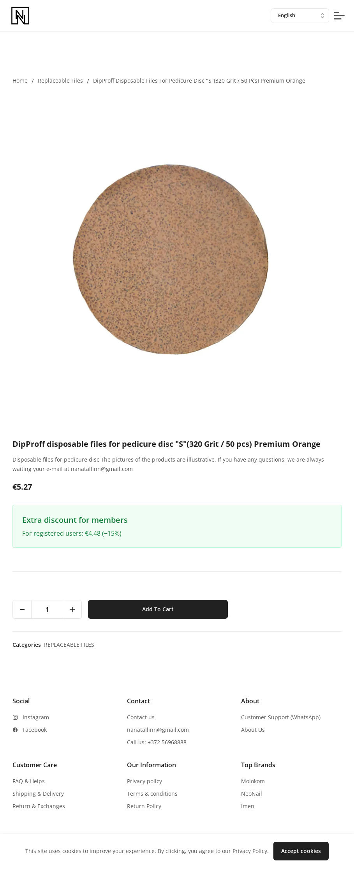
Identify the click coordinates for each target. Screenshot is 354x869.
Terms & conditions (152, 793)
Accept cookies (301, 851)
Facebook (35, 729)
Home (20, 80)
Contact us (141, 717)
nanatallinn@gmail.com (158, 729)
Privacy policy (144, 781)
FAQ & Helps (28, 781)
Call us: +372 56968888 (157, 742)
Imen (247, 806)
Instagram (36, 717)
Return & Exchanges (38, 806)
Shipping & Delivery (38, 793)
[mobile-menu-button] (339, 15)
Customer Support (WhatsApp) (281, 717)
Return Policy (144, 806)
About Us (253, 729)
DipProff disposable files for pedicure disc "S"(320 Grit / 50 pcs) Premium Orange (199, 80)
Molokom (253, 781)
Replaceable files (60, 80)
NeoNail (251, 793)
